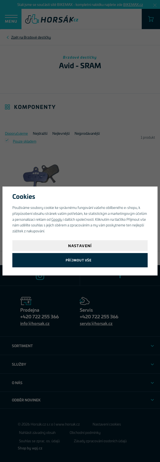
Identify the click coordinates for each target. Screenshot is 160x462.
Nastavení (80, 245)
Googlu (56, 219)
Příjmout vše (79, 260)
